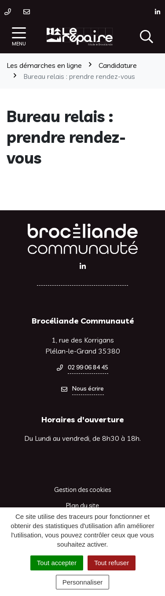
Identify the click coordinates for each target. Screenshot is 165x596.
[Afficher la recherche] (146, 36)
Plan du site (82, 505)
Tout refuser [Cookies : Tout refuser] (111, 562)
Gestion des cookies (82, 489)
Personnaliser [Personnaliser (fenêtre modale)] (82, 582)
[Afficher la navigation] (19, 37)
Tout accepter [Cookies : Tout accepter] (57, 562)
